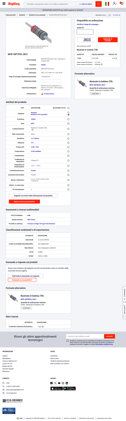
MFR (32, 123)
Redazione (5, 371)
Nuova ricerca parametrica (24, 202)
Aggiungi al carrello (107, 40)
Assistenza (54, 356)
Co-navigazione (9, 393)
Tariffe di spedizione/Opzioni (59, 361)
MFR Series (31, 220)
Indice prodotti (11, 15)
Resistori (22, 15)
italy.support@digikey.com (13, 390)
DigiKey (5, 356)
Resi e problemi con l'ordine (59, 364)
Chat (5, 383)
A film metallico (36, 151)
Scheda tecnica (47, 94)
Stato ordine (54, 358)
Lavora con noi (7, 364)
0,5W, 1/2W (35, 147)
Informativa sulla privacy (104, 344)
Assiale (33, 170)
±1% (32, 143)
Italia (20, 418)
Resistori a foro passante (37, 15)
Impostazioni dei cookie (104, 418)
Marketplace (6, 358)
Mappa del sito (7, 366)
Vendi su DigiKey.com (9, 361)
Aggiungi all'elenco (87, 40)
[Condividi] (116, 15)
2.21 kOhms (35, 138)
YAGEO (43, 65)
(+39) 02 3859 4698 (11, 386)
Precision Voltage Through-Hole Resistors (41, 224)
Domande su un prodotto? (22, 280)
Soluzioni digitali (8, 369)
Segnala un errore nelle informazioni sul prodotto (33, 196)
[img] (13, 4)
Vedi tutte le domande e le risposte (25, 276)
